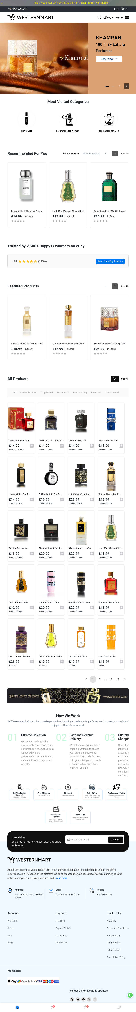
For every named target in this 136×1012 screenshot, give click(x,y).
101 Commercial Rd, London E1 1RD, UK (29, 897)
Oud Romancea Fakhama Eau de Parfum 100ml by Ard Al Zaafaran (26, 344)
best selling (80, 393)
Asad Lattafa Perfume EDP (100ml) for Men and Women (80, 603)
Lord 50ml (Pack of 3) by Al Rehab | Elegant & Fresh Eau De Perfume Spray (109, 211)
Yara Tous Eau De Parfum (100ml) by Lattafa (108, 657)
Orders (10, 929)
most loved (112, 393)
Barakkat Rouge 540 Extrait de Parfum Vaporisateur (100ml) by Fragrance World (20, 441)
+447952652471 (104, 895)
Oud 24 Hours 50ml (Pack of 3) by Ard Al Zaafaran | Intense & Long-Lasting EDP (26, 211)
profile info (12, 922)
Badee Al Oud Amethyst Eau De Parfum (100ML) (21, 657)
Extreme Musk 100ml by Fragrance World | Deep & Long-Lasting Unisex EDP (68, 211)
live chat (60, 922)
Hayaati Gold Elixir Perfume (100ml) (78, 657)
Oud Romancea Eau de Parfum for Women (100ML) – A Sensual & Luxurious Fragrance (109, 344)
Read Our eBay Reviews (110, 261)
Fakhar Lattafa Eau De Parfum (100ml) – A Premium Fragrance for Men (50, 495)
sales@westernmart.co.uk (68, 895)
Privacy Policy (113, 936)
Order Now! (109, 59)
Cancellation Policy (116, 958)
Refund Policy (113, 943)
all (14, 393)
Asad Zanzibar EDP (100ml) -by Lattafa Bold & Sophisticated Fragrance (109, 441)
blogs (10, 943)
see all (125, 154)
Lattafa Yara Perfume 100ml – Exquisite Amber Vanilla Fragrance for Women (50, 603)
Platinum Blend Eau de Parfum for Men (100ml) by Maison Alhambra (50, 549)
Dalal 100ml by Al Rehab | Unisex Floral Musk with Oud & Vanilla (49, 657)
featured (96, 393)
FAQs (10, 936)
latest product (69, 154)
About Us (111, 922)
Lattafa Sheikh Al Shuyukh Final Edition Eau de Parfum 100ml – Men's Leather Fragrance (81, 441)
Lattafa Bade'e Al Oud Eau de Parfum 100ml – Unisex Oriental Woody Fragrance (81, 495)
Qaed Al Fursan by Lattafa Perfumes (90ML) (18, 549)
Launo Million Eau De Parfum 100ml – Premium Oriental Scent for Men (21, 495)
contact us (61, 943)
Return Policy (113, 951)
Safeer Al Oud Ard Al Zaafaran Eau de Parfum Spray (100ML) (110, 495)
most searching (89, 154)
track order (61, 936)
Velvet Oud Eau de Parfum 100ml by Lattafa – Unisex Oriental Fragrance (68, 344)
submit (115, 840)
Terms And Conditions (118, 929)
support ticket (63, 929)
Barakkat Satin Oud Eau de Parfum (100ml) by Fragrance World (51, 441)
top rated (47, 393)
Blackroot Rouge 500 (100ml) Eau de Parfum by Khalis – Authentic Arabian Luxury (110, 603)
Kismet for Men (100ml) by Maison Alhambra (81, 549)
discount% (63, 393)
